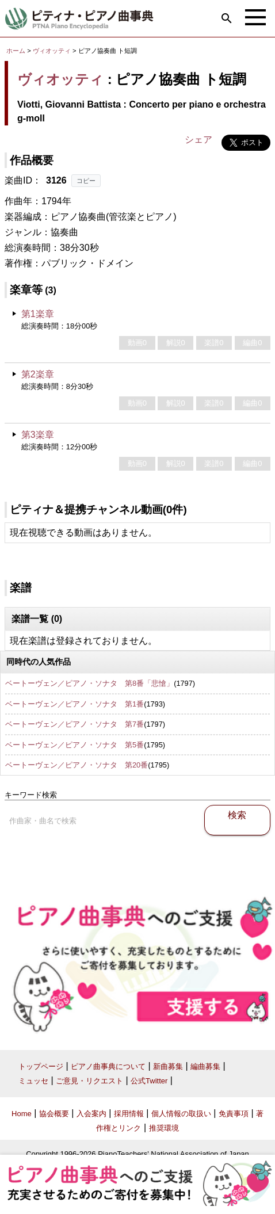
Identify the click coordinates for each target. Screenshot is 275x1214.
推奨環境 (164, 1128)
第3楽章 (37, 435)
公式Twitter (149, 1080)
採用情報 (129, 1113)
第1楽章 (37, 314)
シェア (198, 139)
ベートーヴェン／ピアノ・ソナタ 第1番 (74, 704)
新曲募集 (168, 1066)
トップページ (40, 1066)
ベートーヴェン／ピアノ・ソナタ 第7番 (74, 724)
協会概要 (54, 1113)
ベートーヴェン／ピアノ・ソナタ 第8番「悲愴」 (89, 683)
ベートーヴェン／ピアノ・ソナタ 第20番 (76, 765)
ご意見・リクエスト (89, 1080)
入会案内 (91, 1113)
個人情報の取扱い (181, 1113)
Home (22, 1113)
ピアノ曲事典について (108, 1066)
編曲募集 (205, 1066)
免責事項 (234, 1113)
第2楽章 (37, 374)
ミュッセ (33, 1080)
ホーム (15, 50)
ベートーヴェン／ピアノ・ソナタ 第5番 (74, 744)
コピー (86, 180)
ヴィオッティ (52, 50)
